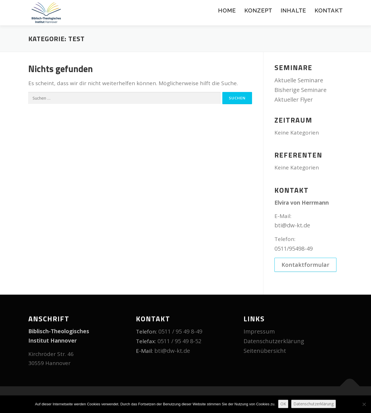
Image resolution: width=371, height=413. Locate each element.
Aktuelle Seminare (298, 80)
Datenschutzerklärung (274, 341)
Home (227, 10)
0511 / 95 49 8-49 (180, 332)
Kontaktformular (305, 265)
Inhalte (293, 10)
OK (283, 403)
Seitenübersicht (265, 351)
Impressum (259, 332)
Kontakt (329, 10)
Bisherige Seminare (300, 90)
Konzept (258, 10)
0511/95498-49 (293, 248)
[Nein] (364, 404)
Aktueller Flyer (293, 99)
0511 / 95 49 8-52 (179, 341)
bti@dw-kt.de (292, 225)
